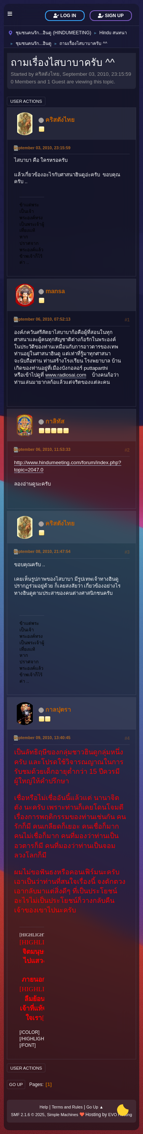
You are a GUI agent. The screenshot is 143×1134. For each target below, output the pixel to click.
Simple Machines (62, 1114)
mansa (55, 291)
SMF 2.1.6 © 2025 (28, 1114)
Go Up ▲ (94, 1107)
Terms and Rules (67, 1107)
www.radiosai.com (65, 375)
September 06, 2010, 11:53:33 (42, 449)
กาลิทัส (54, 421)
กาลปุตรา (58, 709)
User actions (26, 101)
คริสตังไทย (59, 120)
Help (44, 1107)
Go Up (16, 1084)
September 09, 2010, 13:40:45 (42, 737)
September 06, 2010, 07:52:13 (42, 319)
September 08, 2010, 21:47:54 (42, 551)
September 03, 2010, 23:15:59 (42, 147)
